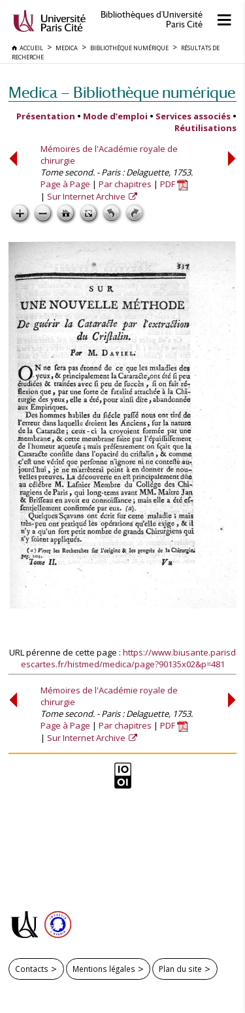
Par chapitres (125, 184)
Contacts (31, 968)
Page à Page (65, 184)
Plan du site (180, 968)
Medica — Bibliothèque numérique (121, 92)
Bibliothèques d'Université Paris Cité (152, 19)
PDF (174, 184)
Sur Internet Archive (87, 196)
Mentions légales (104, 968)
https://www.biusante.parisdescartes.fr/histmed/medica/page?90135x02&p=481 (129, 658)
